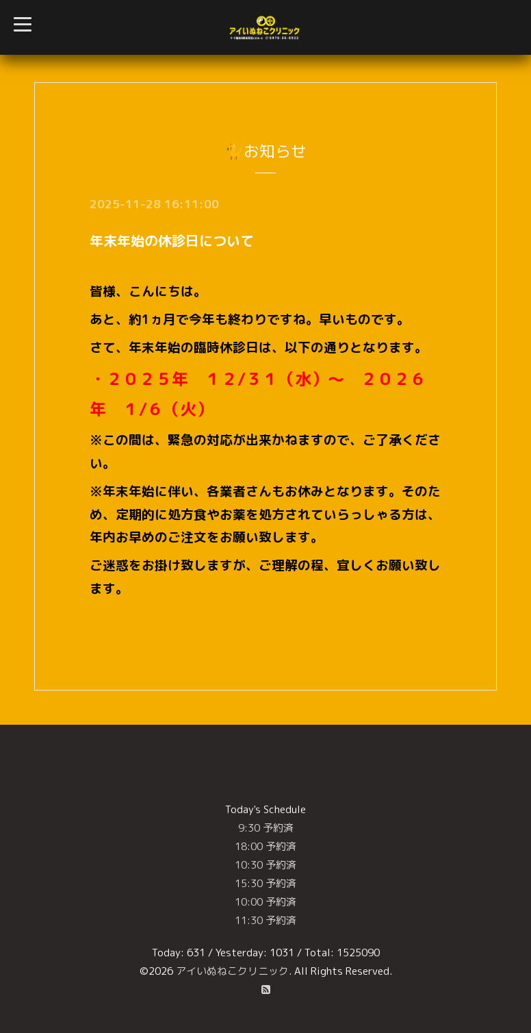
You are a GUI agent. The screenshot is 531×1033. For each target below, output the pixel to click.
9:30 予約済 (266, 828)
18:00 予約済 (265, 846)
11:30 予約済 (265, 920)
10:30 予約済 (265, 865)
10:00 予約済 (265, 902)
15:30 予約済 (265, 883)
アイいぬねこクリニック (232, 971)
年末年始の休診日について (172, 240)
